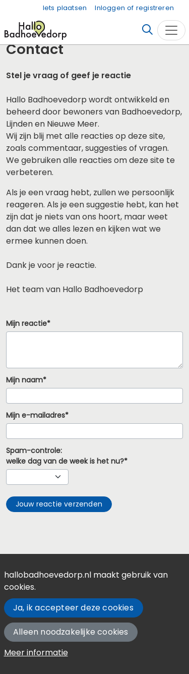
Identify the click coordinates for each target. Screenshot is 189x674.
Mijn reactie (26, 323)
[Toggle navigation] (171, 30)
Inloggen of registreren (134, 8)
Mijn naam (24, 380)
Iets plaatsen (65, 8)
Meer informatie (36, 652)
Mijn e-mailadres (35, 415)
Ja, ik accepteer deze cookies (73, 607)
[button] (59, 504)
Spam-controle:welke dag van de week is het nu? (65, 456)
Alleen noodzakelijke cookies (71, 632)
